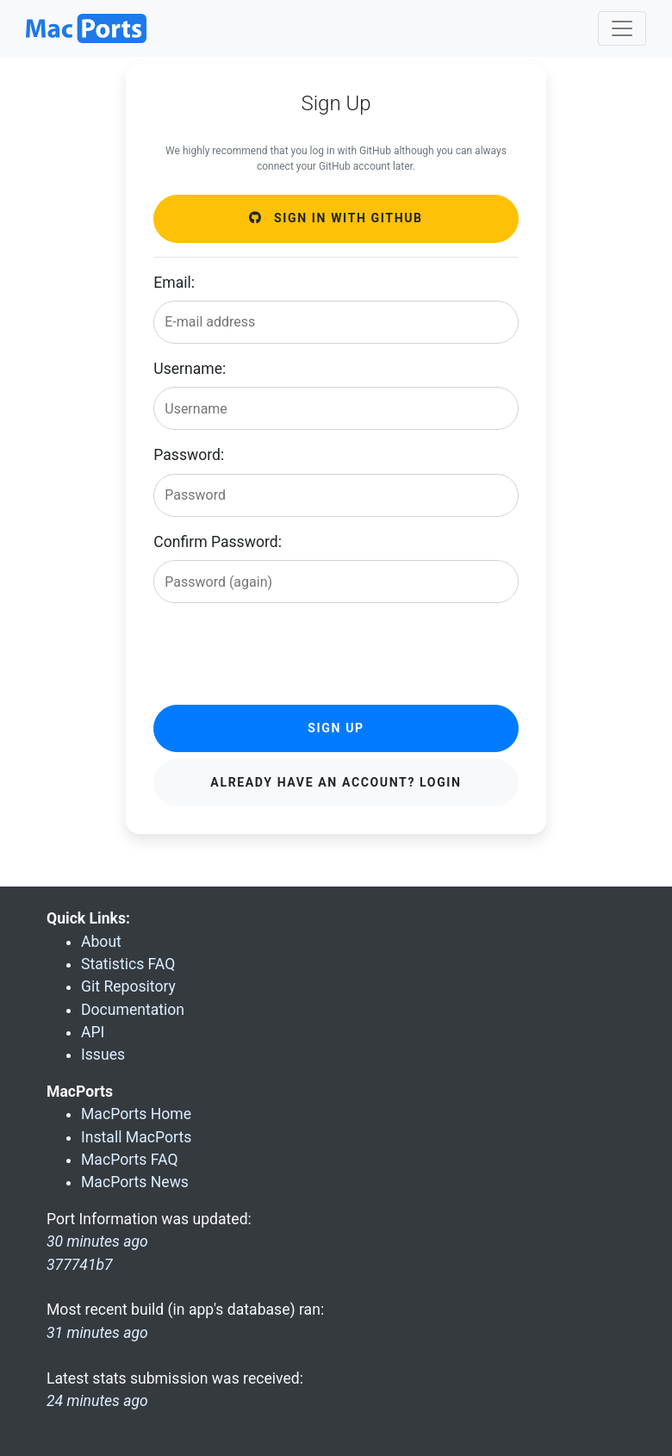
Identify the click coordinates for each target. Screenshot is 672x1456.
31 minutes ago (97, 1332)
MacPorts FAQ (129, 1159)
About (101, 941)
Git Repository (128, 986)
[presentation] (284, 650)
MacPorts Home (136, 1114)
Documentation (132, 1009)
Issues (103, 1054)
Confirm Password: (217, 542)
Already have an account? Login (335, 782)
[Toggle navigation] (622, 28)
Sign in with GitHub (335, 218)
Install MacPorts (136, 1137)
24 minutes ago (97, 1400)
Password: (188, 455)
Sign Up (336, 728)
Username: (189, 368)
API (92, 1032)
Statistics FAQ (128, 964)
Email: (174, 282)
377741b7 (80, 1264)
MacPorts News (135, 1182)
